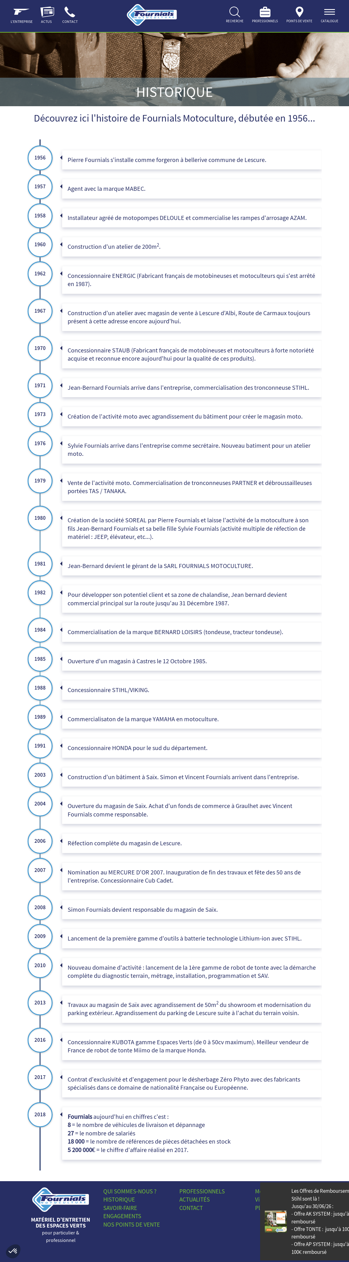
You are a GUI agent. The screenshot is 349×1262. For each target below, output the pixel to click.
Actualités (194, 1199)
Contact (191, 1208)
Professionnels (202, 1191)
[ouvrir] (329, 16)
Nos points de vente (131, 1224)
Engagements (122, 1216)
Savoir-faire (120, 1208)
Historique (119, 1199)
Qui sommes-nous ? (130, 1191)
